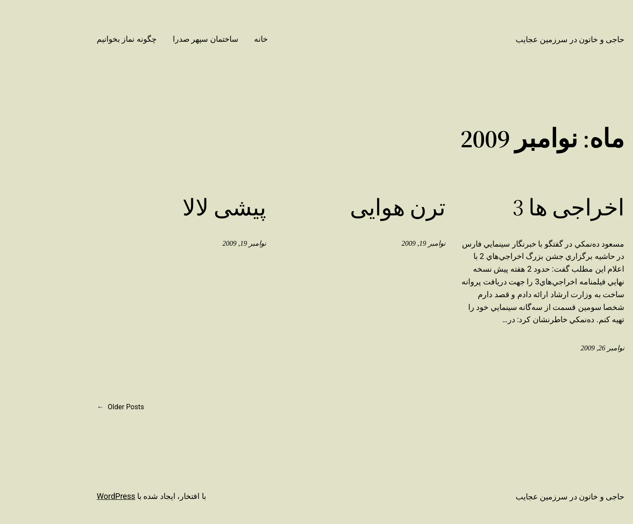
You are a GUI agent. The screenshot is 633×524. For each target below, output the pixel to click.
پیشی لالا (187, 207)
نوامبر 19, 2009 (386, 243)
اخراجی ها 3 (531, 207)
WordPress (79, 496)
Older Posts (83, 407)
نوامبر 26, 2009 (565, 348)
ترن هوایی (360, 207)
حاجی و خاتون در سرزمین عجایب (533, 39)
